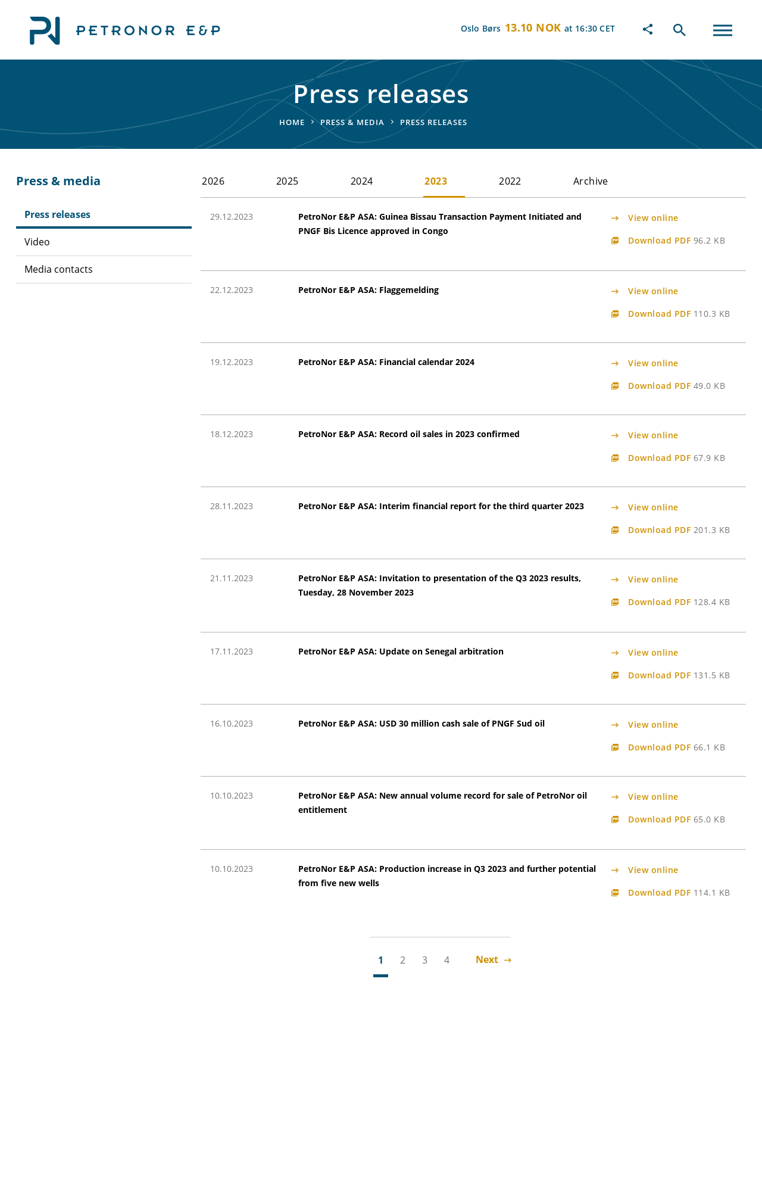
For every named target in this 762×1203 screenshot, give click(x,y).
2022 (510, 181)
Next (493, 959)
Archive (590, 181)
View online (653, 217)
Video (37, 241)
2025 (287, 181)
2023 (435, 181)
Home (292, 122)
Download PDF (676, 240)
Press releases (57, 214)
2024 (362, 181)
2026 (213, 181)
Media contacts (58, 269)
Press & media (352, 122)
